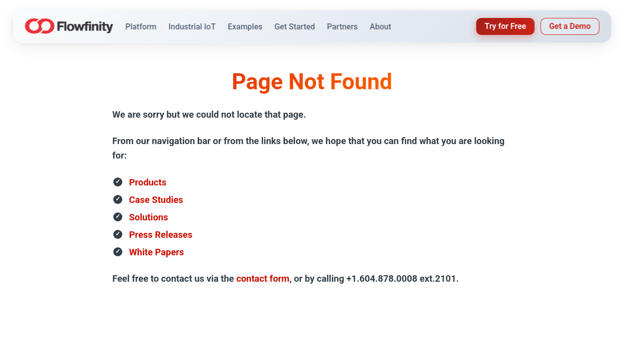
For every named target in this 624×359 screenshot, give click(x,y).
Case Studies (156, 199)
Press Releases (161, 234)
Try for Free (505, 26)
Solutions (148, 217)
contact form (262, 278)
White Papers (156, 252)
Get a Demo (570, 26)
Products (148, 182)
